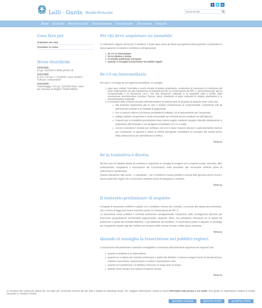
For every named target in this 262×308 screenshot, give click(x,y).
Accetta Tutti (241, 301)
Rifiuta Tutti (212, 301)
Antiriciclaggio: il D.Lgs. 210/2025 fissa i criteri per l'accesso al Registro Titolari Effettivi (60, 87)
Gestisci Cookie (182, 301)
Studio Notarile (99, 12)
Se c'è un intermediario (119, 53)
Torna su (217, 141)
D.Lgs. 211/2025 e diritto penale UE (55, 70)
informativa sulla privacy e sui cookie (188, 291)
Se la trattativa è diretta (119, 56)
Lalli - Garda (65, 12)
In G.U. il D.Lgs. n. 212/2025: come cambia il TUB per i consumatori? (60, 78)
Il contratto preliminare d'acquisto (124, 59)
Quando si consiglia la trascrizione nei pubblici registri (135, 61)
